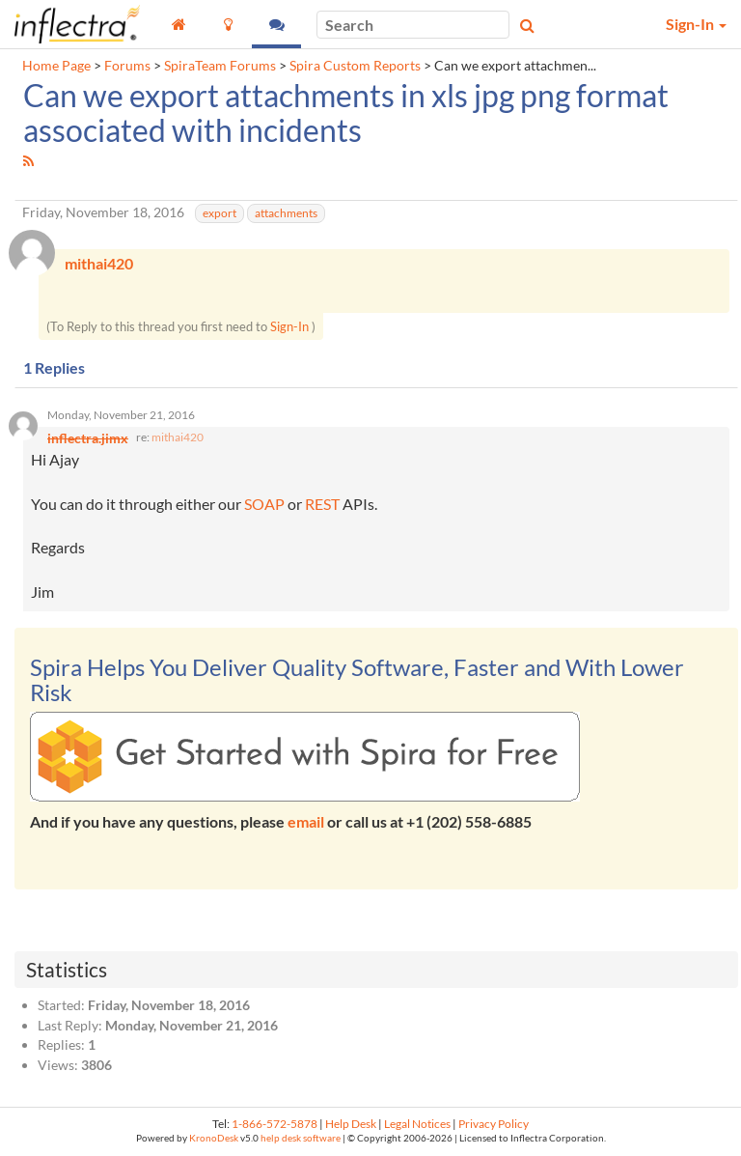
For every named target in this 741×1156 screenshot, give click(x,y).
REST (322, 503)
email (306, 821)
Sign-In (289, 326)
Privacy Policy (493, 1123)
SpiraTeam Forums (220, 65)
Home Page (56, 65)
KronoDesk (213, 1138)
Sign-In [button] (696, 23)
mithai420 (177, 437)
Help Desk (350, 1123)
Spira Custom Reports (355, 65)
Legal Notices (417, 1123)
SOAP (264, 503)
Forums (127, 65)
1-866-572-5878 (274, 1123)
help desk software (301, 1138)
